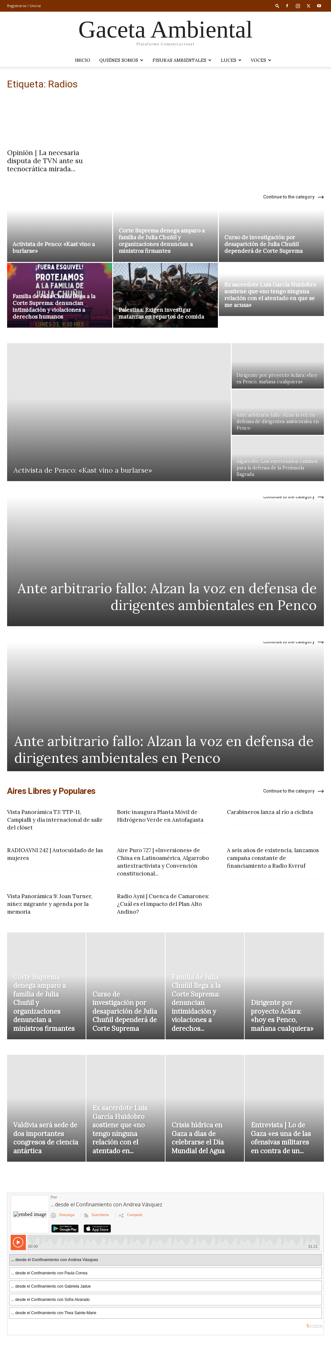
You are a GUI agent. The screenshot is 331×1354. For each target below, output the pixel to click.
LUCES (231, 60)
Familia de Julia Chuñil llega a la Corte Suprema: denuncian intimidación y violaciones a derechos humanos (54, 306)
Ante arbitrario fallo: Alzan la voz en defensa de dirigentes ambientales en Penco (167, 597)
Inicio (82, 60)
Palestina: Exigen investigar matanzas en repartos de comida (161, 313)
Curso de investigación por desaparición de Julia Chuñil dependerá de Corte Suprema (263, 244)
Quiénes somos (121, 60)
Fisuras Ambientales (182, 60)
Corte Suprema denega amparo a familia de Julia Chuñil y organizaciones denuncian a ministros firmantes (162, 240)
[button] (277, 5)
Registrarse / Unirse (24, 5)
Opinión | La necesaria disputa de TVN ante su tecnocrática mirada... (45, 160)
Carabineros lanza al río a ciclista (270, 812)
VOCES (261, 60)
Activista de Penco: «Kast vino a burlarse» (54, 247)
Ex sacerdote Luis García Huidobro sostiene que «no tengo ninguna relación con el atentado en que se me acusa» (270, 295)
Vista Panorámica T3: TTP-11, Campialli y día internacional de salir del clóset (54, 819)
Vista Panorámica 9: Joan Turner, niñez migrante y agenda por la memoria (49, 904)
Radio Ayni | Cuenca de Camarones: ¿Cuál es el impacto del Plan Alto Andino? (163, 904)
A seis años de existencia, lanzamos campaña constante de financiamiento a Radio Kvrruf (273, 858)
